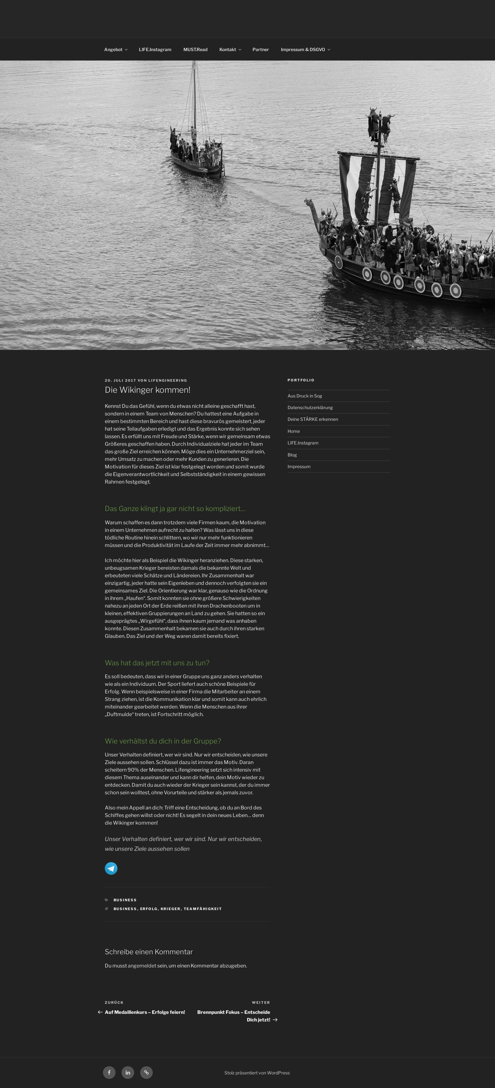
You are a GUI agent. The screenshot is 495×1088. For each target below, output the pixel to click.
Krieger (171, 909)
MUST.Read (195, 49)
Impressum (299, 466)
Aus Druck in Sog (305, 395)
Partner (261, 49)
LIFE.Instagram (155, 49)
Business (125, 900)
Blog (292, 454)
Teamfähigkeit (203, 909)
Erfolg (149, 909)
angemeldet (142, 966)
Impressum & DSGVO (306, 49)
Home (294, 431)
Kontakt (230, 49)
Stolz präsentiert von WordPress (257, 1072)
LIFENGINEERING (167, 380)
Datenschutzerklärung (310, 407)
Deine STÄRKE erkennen (313, 419)
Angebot (116, 49)
